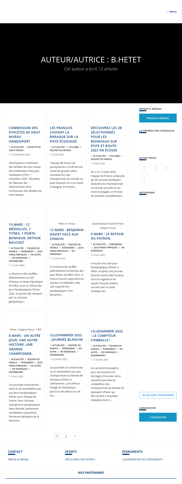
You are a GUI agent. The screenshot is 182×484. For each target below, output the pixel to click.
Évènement (27, 251)
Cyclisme (73, 147)
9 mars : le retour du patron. (107, 236)
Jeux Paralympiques (26, 253)
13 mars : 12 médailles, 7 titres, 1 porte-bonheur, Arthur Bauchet (25, 233)
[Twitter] (144, 168)
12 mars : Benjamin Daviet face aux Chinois (67, 234)
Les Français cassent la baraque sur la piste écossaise (64, 134)
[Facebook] (155, 168)
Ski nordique (20, 257)
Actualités (17, 147)
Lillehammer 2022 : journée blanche (66, 337)
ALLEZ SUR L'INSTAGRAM (158, 395)
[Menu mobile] (172, 11)
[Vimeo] (144, 179)
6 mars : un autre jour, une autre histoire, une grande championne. (25, 344)
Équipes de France (60, 150)
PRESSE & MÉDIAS (18, 459)
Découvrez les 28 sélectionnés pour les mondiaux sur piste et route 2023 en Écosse (106, 139)
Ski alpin (36, 254)
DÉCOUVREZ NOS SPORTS (80, 459)
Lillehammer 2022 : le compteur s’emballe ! (107, 335)
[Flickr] (166, 168)
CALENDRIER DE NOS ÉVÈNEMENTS (142, 459)
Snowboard (16, 261)
